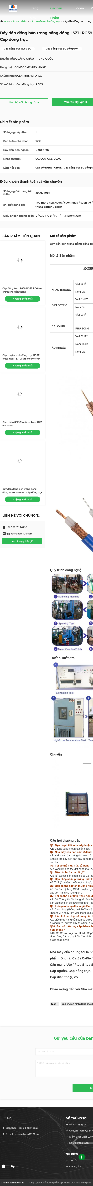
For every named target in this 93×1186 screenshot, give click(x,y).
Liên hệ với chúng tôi (24, 102)
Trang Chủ (34, 9)
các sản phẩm (19, 21)
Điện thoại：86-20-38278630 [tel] (20, 1128)
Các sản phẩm (56, 9)
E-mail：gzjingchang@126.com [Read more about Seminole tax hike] (21, 1134)
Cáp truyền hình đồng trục (45, 21)
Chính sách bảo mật (12, 1182)
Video (80, 8)
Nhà (6, 21)
